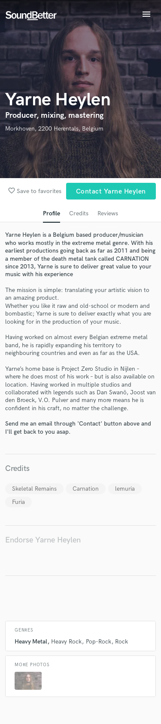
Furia (18, 502)
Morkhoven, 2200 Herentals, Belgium (54, 128)
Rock (121, 641)
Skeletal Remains (34, 488)
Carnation (86, 488)
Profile (51, 213)
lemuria (125, 488)
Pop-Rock (98, 641)
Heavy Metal (31, 641)
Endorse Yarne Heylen (43, 540)
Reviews (107, 213)
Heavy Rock (66, 641)
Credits (78, 213)
